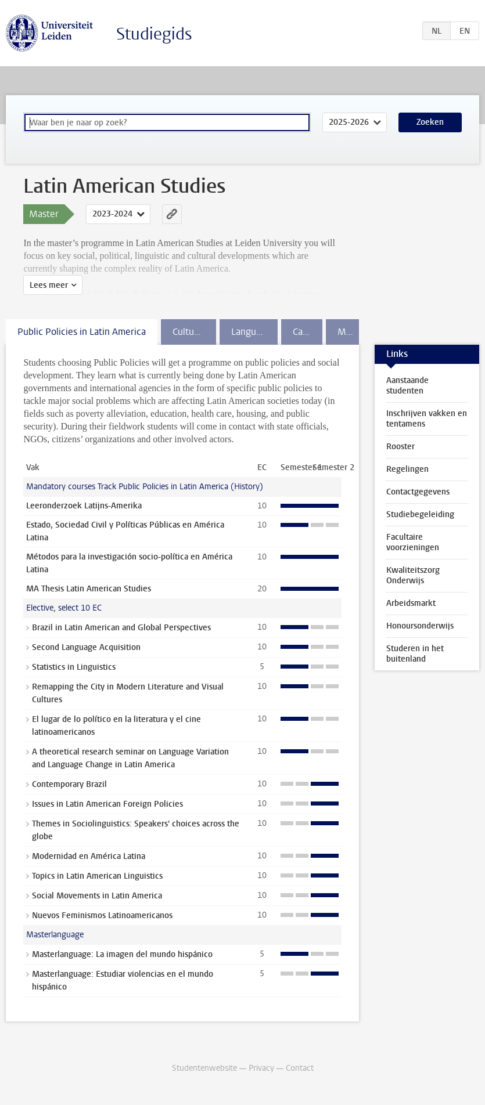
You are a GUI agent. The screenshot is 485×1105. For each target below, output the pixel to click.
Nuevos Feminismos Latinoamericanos (102, 915)
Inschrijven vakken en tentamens (426, 418)
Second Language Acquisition (86, 647)
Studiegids (154, 34)
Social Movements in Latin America (97, 895)
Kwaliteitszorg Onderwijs (413, 575)
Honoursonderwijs (420, 625)
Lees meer (49, 285)
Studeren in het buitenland (415, 654)
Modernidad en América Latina (88, 856)
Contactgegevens (418, 491)
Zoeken (430, 122)
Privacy (261, 1068)
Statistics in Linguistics (74, 667)
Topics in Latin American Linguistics (97, 876)
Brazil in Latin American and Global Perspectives (121, 627)
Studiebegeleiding (420, 514)
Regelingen (407, 469)
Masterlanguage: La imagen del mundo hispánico (122, 954)
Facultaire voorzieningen (412, 542)
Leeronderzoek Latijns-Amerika (84, 505)
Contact (300, 1068)
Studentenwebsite (204, 1068)
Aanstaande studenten (407, 385)
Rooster (400, 446)
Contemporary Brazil (69, 784)
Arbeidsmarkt (411, 603)
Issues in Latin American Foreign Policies (107, 804)
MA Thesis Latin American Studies (88, 588)
